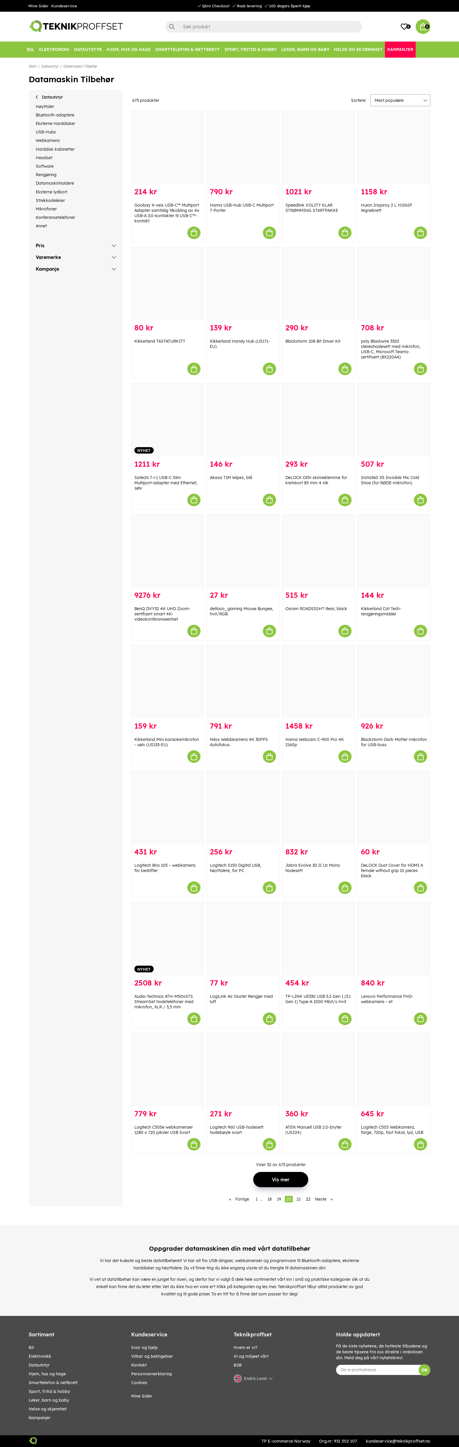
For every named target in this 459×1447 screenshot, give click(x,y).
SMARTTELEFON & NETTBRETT (53, 1382)
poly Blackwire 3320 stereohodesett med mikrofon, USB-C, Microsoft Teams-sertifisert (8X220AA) (390, 349)
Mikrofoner (46, 209)
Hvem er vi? (245, 1347)
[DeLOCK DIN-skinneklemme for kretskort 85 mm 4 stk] (318, 419)
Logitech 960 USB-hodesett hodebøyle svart (236, 1130)
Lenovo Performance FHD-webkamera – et (387, 999)
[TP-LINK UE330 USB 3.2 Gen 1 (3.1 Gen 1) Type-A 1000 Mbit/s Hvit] (318, 938)
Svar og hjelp (144, 1347)
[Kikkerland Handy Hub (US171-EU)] (243, 283)
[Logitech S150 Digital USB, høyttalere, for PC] (243, 807)
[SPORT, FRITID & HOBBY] (250, 50)
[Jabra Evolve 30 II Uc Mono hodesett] (318, 807)
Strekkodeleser (50, 200)
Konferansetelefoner (55, 217)
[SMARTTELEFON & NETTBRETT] (187, 50)
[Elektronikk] (54, 50)
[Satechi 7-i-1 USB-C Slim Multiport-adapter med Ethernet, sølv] (167, 419)
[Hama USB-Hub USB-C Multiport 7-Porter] (243, 147)
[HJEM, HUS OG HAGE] (128, 50)
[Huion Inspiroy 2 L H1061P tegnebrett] (394, 147)
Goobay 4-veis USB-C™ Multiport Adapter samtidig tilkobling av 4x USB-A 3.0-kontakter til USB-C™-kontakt (166, 213)
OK (425, 1370)
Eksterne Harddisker (55, 123)
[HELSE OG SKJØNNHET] (358, 50)
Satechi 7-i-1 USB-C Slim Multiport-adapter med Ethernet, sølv (166, 483)
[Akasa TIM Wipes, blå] (243, 419)
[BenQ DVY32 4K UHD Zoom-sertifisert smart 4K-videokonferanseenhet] (167, 551)
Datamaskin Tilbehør (80, 66)
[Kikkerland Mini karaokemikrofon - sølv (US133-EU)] (167, 682)
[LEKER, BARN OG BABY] (305, 50)
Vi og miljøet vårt (251, 1356)
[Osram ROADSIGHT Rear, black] (318, 551)
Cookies (139, 1382)
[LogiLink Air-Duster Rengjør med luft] (243, 938)
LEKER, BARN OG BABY (49, 1400)
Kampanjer (40, 1417)
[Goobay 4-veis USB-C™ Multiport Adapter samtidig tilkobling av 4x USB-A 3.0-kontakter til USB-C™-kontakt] (167, 147)
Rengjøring (46, 174)
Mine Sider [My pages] (141, 1396)
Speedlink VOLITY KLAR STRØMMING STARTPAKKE (311, 207)
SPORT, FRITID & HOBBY (49, 1391)
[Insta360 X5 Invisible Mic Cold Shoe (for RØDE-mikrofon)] (394, 419)
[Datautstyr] (88, 50)
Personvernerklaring (151, 1373)
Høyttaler (45, 106)
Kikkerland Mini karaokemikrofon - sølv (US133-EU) (166, 742)
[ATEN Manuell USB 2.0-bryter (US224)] (318, 1069)
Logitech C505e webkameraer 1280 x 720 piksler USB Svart (163, 1130)
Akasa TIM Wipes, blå (231, 477)
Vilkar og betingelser (152, 1356)
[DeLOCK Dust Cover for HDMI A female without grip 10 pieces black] (394, 807)
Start (32, 66)
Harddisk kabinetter (55, 149)
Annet (41, 226)
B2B (238, 1365)
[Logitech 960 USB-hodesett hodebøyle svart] (243, 1069)
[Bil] (31, 50)
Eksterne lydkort (51, 192)
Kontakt (139, 1365)
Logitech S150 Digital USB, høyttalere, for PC (235, 868)
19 (279, 1199)
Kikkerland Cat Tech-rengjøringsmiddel (381, 611)
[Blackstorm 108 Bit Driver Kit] (318, 283)
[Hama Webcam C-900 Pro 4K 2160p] (318, 682)
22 (308, 1199)
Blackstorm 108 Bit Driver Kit (312, 341)
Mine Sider (38, 6)
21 (299, 1199)
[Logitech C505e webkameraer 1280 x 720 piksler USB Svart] (167, 1069)
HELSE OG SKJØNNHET (47, 1409)
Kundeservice (64, 6)
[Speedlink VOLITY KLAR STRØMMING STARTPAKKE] (318, 147)
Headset (44, 157)
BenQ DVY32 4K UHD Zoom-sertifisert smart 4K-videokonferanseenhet (162, 614)
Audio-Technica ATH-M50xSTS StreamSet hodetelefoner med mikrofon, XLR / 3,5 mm (163, 1002)
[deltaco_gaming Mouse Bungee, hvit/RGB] (243, 551)
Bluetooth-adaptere (55, 115)
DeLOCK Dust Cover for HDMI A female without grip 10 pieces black (392, 870)
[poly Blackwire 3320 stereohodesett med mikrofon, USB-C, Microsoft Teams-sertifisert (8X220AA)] (394, 283)
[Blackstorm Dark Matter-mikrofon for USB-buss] (394, 682)
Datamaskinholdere (55, 183)
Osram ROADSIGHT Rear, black (316, 608)
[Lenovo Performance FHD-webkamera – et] (394, 938)
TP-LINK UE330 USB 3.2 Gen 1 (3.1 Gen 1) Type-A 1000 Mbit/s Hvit (318, 999)
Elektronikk (40, 1356)
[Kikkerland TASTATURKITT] (167, 283)
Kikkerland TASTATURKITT (159, 341)
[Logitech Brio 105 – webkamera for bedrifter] (167, 807)
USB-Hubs (46, 132)
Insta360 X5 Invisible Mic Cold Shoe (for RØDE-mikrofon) (390, 480)
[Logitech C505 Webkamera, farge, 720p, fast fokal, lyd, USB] (394, 1069)
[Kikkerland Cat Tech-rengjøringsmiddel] (394, 551)
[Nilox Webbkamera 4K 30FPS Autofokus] (243, 682)
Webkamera (48, 140)
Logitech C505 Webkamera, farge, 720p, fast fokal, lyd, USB (392, 1130)
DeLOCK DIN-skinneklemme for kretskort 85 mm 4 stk (316, 480)
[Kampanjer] (400, 50)
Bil (31, 1347)
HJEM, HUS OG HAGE (47, 1373)
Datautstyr (50, 66)
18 (270, 1199)
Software (45, 166)
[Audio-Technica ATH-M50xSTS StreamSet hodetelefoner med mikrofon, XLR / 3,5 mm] (167, 938)
